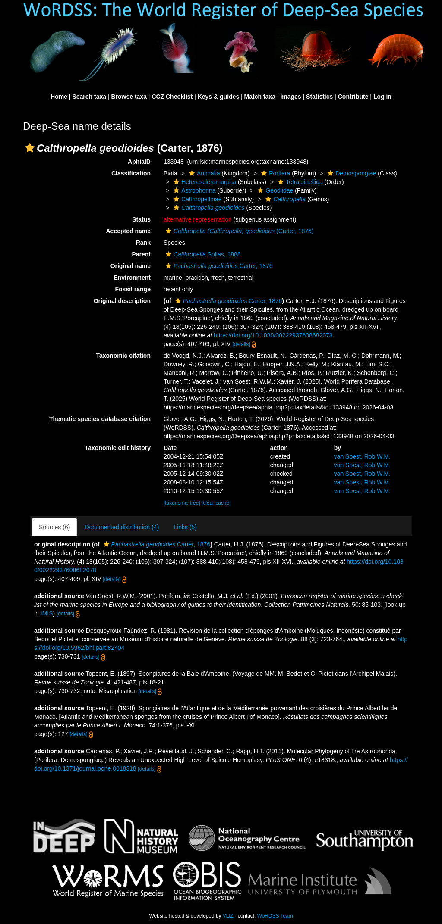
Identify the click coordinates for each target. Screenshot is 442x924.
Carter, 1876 (218, 265)
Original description (122, 300)
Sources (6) (54, 527)
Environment (132, 277)
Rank (143, 242)
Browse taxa (128, 96)
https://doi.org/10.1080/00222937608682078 (273, 335)
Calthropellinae (196, 199)
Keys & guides (218, 96)
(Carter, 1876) (239, 231)
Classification (131, 173)
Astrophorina (193, 190)
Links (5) (185, 527)
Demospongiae (350, 173)
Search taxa (89, 96)
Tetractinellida (299, 181)
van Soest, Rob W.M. (362, 456)
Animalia (203, 173)
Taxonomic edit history (118, 447)
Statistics (319, 96)
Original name (130, 265)
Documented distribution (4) (122, 527)
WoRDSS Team (275, 916)
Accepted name (128, 231)
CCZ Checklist (172, 96)
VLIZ (228, 916)
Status (141, 219)
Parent (141, 254)
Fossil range (133, 289)
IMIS (47, 613)
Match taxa (259, 96)
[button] (30, 148)
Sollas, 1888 (202, 254)
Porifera (274, 173)
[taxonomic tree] (182, 503)
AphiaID (139, 161)
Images (290, 96)
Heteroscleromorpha (203, 181)
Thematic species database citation (100, 418)
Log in (382, 96)
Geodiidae (274, 190)
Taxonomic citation (123, 355)
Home (59, 96)
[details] (241, 344)
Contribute (353, 96)
